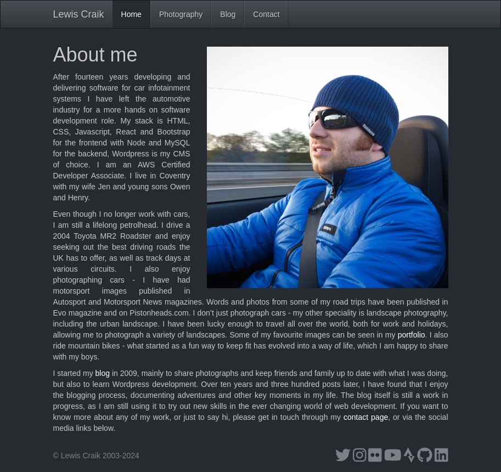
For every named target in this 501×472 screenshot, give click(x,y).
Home (131, 14)
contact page (366, 417)
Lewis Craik (78, 14)
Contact (266, 14)
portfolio (411, 334)
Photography (180, 14)
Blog (227, 14)
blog (102, 373)
